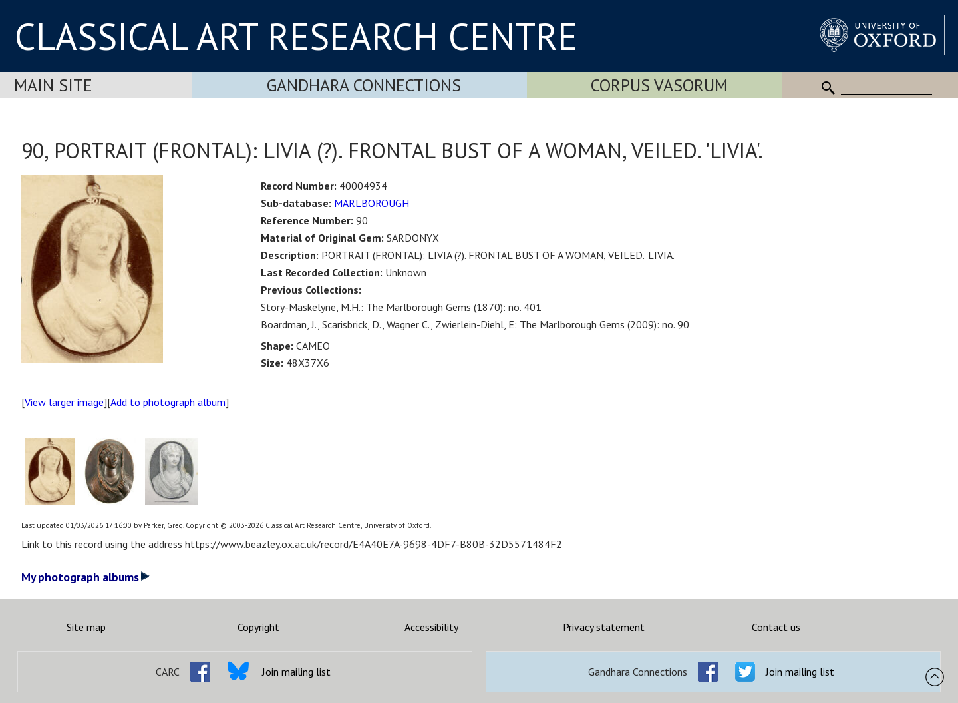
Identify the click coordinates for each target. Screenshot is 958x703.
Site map (86, 627)
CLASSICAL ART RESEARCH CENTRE (296, 36)
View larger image (64, 402)
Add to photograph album (168, 402)
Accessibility (431, 627)
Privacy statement (604, 627)
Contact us (776, 627)
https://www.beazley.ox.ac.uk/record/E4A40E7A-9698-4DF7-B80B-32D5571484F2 (373, 544)
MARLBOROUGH (371, 203)
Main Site (53, 85)
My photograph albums (85, 577)
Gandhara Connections (364, 85)
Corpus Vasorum (659, 85)
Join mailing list (296, 671)
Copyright (258, 627)
